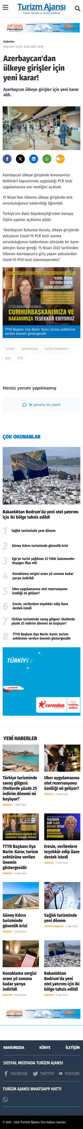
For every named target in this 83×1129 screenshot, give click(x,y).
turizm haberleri (56, 349)
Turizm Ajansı (30, 1122)
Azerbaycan (29, 349)
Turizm (10, 349)
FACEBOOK (15, 1073)
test (8, 358)
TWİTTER (43, 1073)
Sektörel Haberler (54, 926)
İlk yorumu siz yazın (41, 405)
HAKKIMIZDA (13, 1047)
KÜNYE (44, 1047)
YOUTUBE (69, 1073)
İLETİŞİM (73, 1047)
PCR (20, 358)
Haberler (9, 41)
